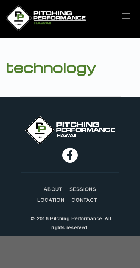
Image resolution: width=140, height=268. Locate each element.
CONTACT (84, 200)
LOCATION (50, 200)
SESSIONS (82, 189)
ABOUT (53, 189)
